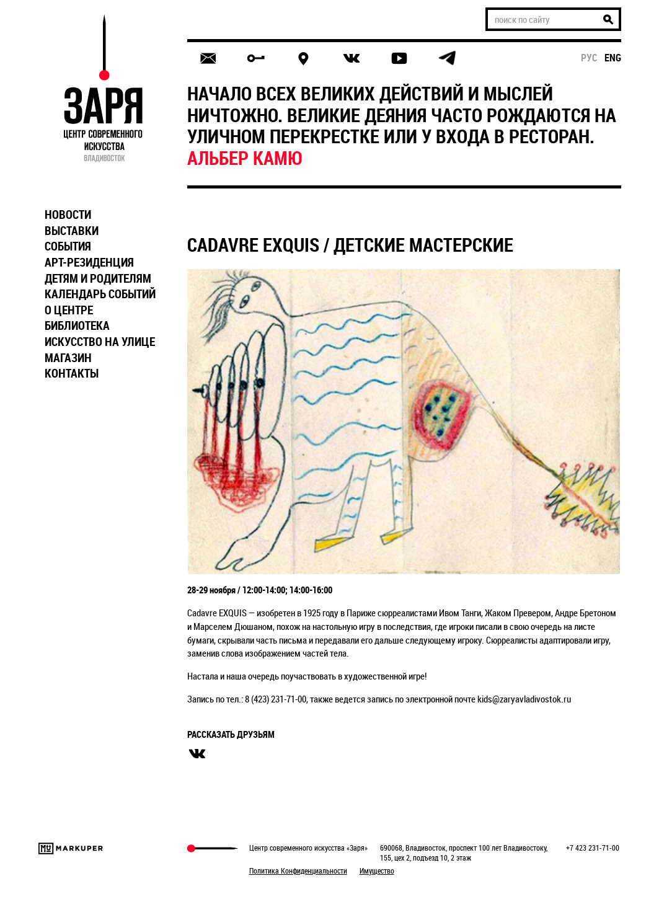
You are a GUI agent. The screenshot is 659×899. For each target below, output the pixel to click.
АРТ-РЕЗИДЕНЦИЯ (89, 262)
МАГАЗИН (68, 358)
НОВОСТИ (68, 214)
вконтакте (197, 754)
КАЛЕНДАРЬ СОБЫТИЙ (100, 294)
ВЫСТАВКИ (72, 231)
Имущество (377, 870)
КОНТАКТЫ (72, 373)
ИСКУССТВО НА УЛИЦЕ (100, 342)
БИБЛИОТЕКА (77, 325)
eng (612, 57)
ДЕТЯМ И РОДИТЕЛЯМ (98, 278)
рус (589, 57)
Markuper (70, 848)
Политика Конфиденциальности (298, 870)
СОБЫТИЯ (68, 246)
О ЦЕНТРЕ (69, 310)
